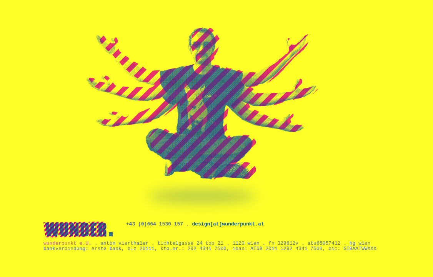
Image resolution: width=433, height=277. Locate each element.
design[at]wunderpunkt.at (228, 224)
